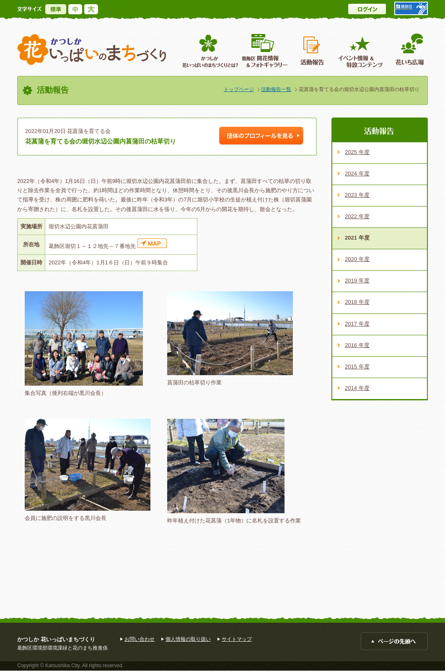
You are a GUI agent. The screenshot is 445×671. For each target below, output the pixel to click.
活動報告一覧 (276, 89)
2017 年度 (357, 324)
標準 (55, 9)
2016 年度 (357, 345)
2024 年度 (357, 173)
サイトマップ (237, 639)
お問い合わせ (139, 639)
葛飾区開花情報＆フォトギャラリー (264, 51)
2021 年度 (357, 238)
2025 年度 (357, 152)
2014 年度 (357, 388)
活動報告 (313, 51)
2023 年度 (357, 195)
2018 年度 (357, 302)
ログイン (367, 9)
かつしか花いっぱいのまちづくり (91, 50)
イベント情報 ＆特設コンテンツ (361, 51)
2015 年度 (357, 366)
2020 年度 (357, 259)
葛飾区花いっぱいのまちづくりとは (209, 51)
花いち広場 (407, 51)
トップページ (239, 89)
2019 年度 (357, 280)
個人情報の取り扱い (188, 639)
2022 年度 (357, 216)
